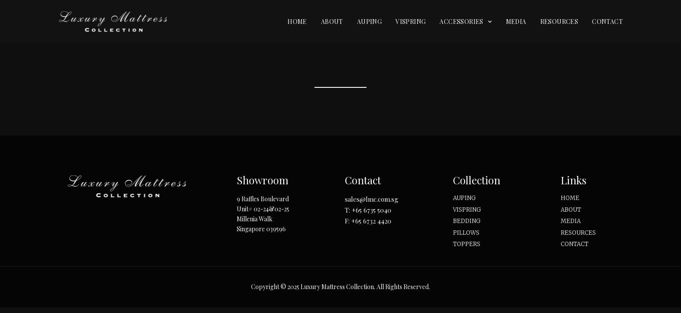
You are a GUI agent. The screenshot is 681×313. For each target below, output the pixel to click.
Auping (369, 21)
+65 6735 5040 (371, 210)
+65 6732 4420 (371, 220)
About (332, 21)
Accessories (466, 21)
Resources (559, 21)
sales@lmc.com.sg (371, 199)
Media (516, 21)
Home (297, 21)
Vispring (411, 21)
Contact (607, 21)
